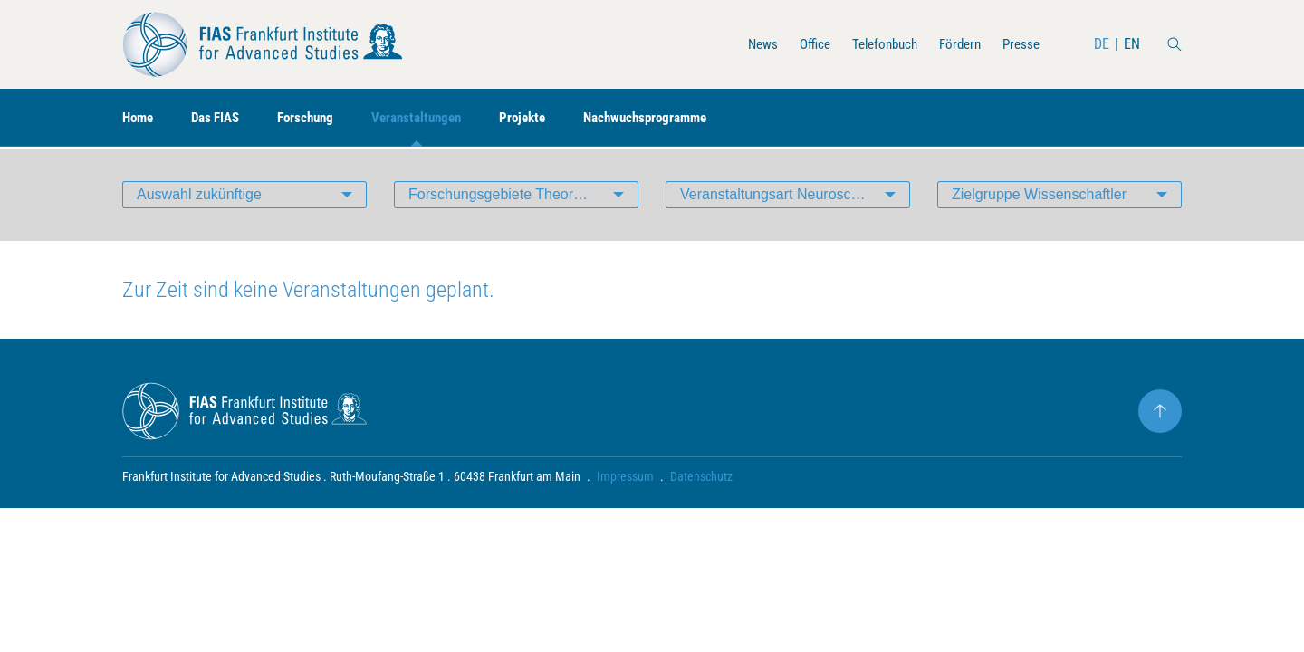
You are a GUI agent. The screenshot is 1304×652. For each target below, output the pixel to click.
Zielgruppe (1039, 194)
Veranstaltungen (433, 118)
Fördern (955, 44)
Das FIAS (221, 118)
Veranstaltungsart (795, 194)
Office (801, 44)
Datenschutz (701, 476)
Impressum (625, 476)
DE (1101, 44)
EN (1132, 44)
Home (139, 118)
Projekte (545, 118)
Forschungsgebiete (523, 194)
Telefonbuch (875, 44)
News (746, 44)
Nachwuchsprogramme (674, 118)
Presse (1020, 44)
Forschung (316, 118)
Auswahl (199, 194)
